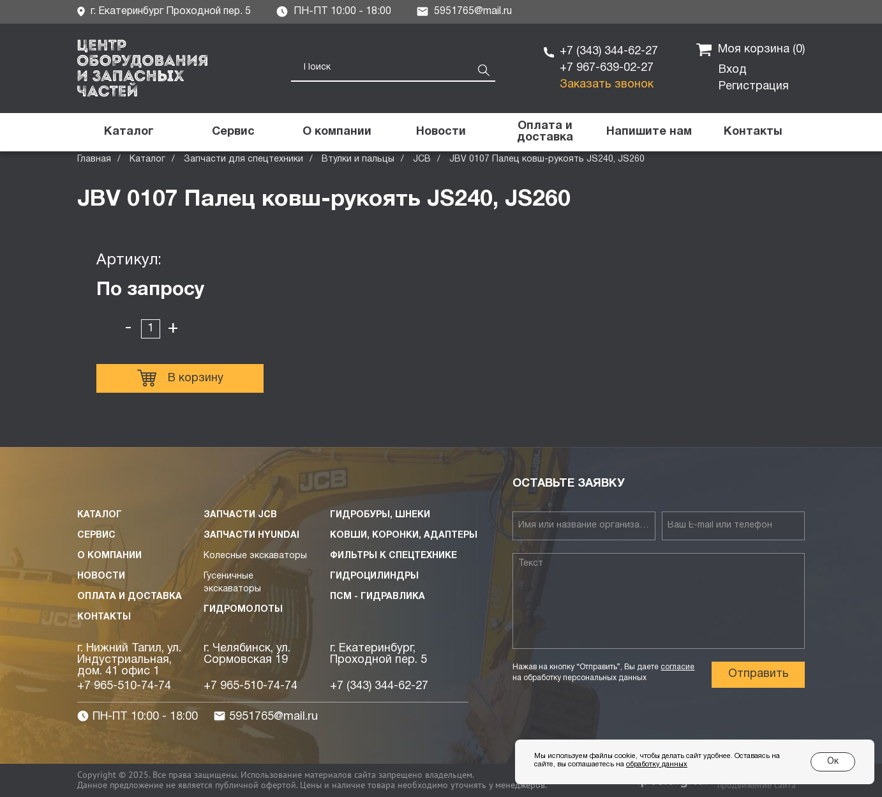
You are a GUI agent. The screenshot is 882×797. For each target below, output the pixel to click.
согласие (677, 667)
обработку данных (656, 764)
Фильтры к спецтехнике (393, 556)
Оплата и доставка (129, 597)
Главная (94, 159)
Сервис (96, 535)
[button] (649, 132)
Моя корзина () (750, 50)
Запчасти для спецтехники (243, 159)
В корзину (180, 378)
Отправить (758, 674)
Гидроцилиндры (374, 576)
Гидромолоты (243, 609)
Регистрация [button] (754, 86)
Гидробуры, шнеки (380, 515)
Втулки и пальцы (358, 159)
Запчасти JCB (240, 515)
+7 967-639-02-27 (607, 68)
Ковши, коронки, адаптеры (403, 535)
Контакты (104, 617)
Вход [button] (733, 70)
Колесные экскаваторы (255, 556)
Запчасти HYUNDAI (251, 535)
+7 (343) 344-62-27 (609, 51)
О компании (109, 556)
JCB (422, 159)
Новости (101, 576)
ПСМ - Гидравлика (377, 597)
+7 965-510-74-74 (124, 686)
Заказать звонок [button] (607, 84)
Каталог (147, 159)
